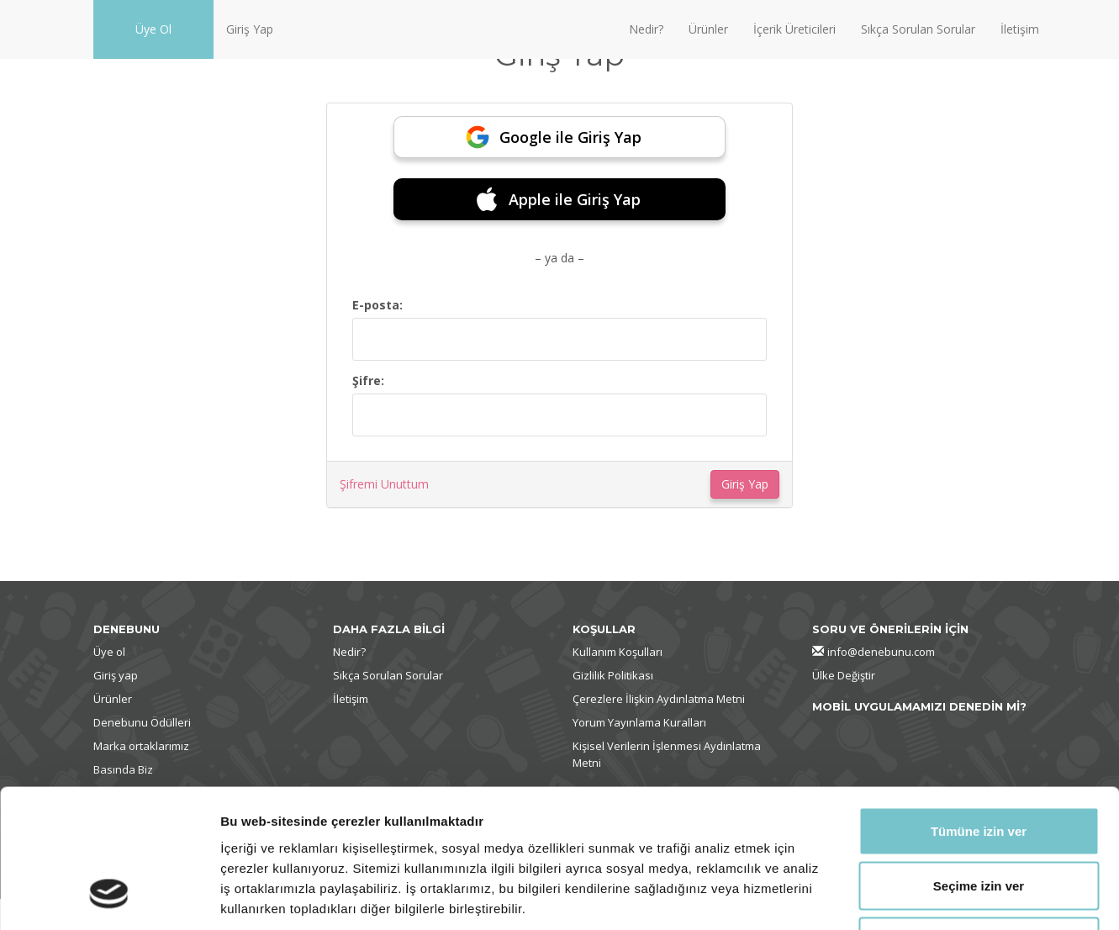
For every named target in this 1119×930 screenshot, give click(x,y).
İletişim (1019, 29)
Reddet (979, 819)
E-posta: (377, 305)
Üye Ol (153, 29)
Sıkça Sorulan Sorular (918, 29)
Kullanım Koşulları (617, 651)
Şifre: (368, 380)
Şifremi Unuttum (384, 484)
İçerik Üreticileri (794, 29)
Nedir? (646, 29)
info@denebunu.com (881, 651)
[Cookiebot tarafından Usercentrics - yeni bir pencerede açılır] (108, 897)
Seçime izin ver (978, 765)
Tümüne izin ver (979, 709)
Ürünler (708, 29)
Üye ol (109, 651)
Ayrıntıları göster (867, 897)
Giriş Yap (249, 29)
